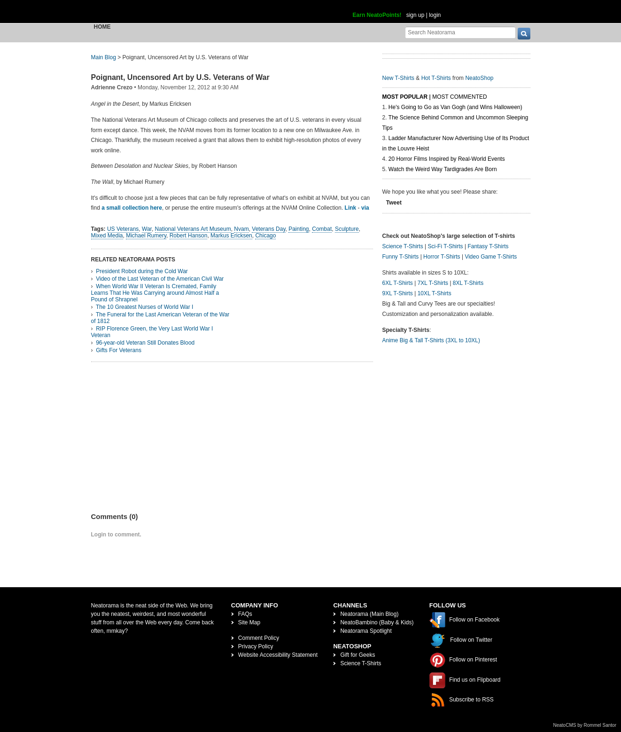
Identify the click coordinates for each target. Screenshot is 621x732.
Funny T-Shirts (400, 256)
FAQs (245, 614)
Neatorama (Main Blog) (369, 614)
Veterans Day (268, 229)
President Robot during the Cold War (142, 271)
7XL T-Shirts (433, 283)
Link (351, 208)
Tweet (394, 202)
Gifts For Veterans (118, 350)
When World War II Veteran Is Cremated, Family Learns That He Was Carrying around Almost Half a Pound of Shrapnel (155, 293)
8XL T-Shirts (468, 283)
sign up (415, 15)
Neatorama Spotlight (365, 631)
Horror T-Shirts (441, 256)
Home (102, 27)
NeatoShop (479, 78)
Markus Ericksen (231, 235)
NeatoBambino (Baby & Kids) (376, 622)
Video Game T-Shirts (491, 256)
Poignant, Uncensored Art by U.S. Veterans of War (180, 77)
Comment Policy (258, 638)
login (435, 15)
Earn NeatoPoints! (377, 15)
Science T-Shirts (402, 246)
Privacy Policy (255, 646)
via (365, 208)
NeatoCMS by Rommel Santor (585, 725)
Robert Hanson (189, 235)
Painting (298, 229)
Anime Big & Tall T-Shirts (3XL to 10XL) (431, 340)
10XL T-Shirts (434, 293)
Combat (322, 229)
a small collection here (131, 208)
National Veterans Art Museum (193, 229)
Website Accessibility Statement (278, 655)
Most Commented (459, 97)
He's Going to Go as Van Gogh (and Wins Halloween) (455, 107)
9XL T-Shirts (397, 293)
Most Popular (405, 97)
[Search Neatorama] (460, 32)
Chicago (265, 235)
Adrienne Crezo (112, 87)
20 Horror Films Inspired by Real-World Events (446, 159)
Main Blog (103, 57)
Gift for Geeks (357, 655)
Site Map (249, 622)
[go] (524, 33)
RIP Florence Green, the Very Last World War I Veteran (152, 331)
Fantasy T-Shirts (487, 246)
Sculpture (347, 229)
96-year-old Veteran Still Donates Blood (145, 342)
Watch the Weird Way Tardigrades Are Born (442, 169)
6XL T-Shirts (397, 283)
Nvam (241, 229)
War (147, 229)
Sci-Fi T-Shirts (445, 246)
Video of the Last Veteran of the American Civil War (160, 278)
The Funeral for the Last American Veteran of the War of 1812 (160, 317)
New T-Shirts (398, 78)
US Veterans (123, 229)
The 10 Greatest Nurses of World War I (144, 307)
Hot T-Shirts (436, 78)
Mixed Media (107, 235)
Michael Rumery (146, 235)
